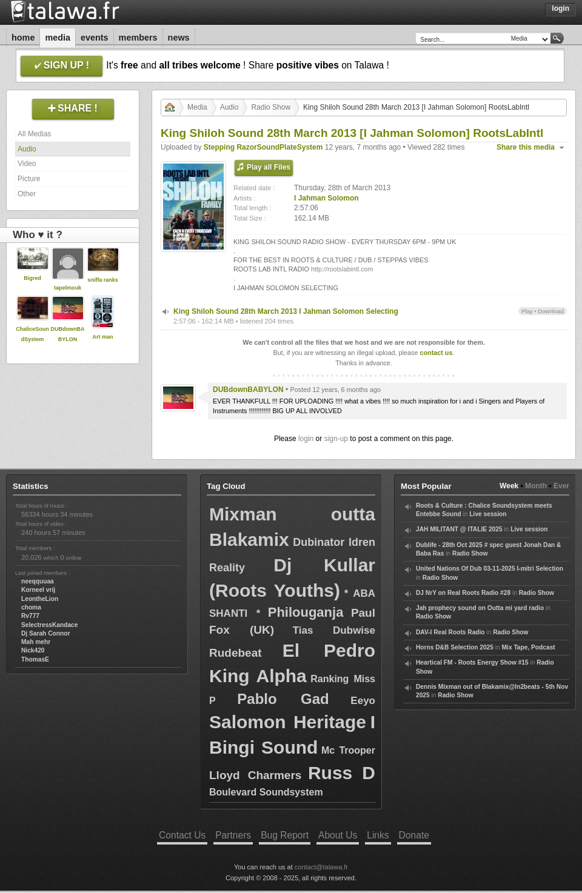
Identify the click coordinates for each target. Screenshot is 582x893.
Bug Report (285, 835)
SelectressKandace (49, 625)
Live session (487, 514)
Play (527, 311)
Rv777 (30, 615)
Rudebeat (235, 652)
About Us (337, 835)
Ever (561, 486)
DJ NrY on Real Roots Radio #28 (463, 592)
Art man (102, 337)
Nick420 (33, 650)
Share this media (526, 147)
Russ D (341, 773)
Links (378, 835)
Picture (29, 178)
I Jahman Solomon (326, 198)
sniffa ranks (102, 280)
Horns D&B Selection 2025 (454, 647)
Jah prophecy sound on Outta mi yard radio (480, 608)
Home (23, 37)
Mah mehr (35, 642)
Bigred (32, 278)
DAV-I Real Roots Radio (450, 632)
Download (551, 311)
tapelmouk (67, 288)
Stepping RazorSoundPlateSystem (263, 147)
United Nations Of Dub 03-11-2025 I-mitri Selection (489, 568)
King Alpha (258, 676)
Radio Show (270, 107)
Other (27, 194)
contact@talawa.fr (321, 867)
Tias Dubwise (334, 630)
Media (57, 37)
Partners (233, 835)
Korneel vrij (38, 589)
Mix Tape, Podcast (528, 647)
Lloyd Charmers (255, 775)
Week (509, 486)
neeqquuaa (37, 581)
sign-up (336, 438)
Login (560, 8)
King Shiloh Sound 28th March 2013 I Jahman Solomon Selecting (285, 311)
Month (536, 486)
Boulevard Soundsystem (266, 792)
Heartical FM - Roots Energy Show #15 (472, 662)
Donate (414, 835)
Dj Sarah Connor (45, 633)
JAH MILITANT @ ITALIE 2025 (459, 529)
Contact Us (182, 835)
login (305, 438)
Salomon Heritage (287, 722)
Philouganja (306, 612)
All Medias (34, 134)
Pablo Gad (283, 699)
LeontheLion (39, 599)
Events (95, 37)
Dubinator (318, 542)
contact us (436, 352)
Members (138, 37)
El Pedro (329, 650)
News (179, 37)
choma (31, 607)
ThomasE (35, 659)
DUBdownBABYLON (248, 389)
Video (27, 163)
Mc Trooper (348, 750)
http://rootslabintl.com (342, 269)
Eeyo (362, 700)
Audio (27, 149)
